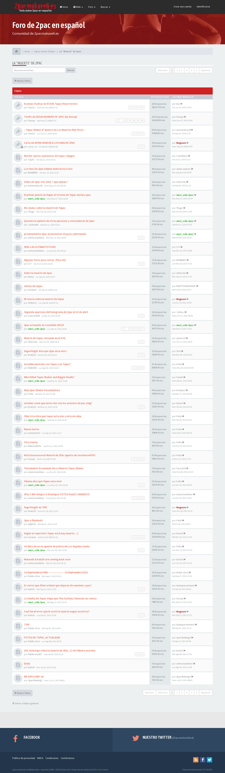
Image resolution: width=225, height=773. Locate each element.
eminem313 (34, 433)
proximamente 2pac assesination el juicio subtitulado (55, 234)
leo (178, 103)
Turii (178, 351)
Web (78, 6)
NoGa (31, 276)
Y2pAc (31, 159)
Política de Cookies (100, 769)
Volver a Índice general (25, 703)
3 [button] (181, 70)
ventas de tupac (33, 286)
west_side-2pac (36, 198)
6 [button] (196, 70)
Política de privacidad (23, 758)
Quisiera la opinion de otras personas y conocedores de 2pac (59, 221)
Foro (91, 6)
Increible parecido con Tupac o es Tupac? (47, 364)
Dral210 (32, 354)
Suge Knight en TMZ (35, 507)
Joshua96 (33, 224)
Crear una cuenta (182, 6)
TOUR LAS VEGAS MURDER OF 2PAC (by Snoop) (50, 116)
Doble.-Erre (34, 576)
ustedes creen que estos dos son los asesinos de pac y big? (58, 403)
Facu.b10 (181, 468)
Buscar (105, 6)
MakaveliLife (34, 446)
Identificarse (203, 6)
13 (129, 120)
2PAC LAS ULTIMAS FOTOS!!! (40, 247)
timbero (32, 302)
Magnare (181, 142)
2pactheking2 (183, 637)
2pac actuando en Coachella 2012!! (44, 325)
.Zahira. (180, 312)
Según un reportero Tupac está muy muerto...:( (51, 533)
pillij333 (32, 524)
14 (134, 120)
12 (125, 120)
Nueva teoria (31, 429)
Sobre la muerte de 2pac (38, 273)
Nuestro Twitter (168, 737)
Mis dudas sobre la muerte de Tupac (44, 208)
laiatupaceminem (185, 585)
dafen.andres (183, 168)
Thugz (31, 211)
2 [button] (177, 70)
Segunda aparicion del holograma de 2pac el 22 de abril (56, 312)
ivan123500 (34, 315)
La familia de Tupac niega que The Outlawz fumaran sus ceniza (60, 598)
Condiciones (52, 758)
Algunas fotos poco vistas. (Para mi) (45, 260)
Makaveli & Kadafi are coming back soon (47, 559)
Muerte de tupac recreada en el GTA (44, 338)
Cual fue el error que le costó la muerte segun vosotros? (56, 611)
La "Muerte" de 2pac (27, 63)
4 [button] (186, 70)
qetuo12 (180, 338)
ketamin (32, 289)
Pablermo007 (35, 654)
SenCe (31, 133)
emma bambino (36, 237)
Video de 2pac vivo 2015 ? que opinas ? (46, 181)
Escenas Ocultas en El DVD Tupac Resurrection (51, 103)
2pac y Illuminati (33, 520)
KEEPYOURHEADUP (186, 286)
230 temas (163, 70)
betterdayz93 (35, 185)
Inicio (64, 6)
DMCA (40, 758)
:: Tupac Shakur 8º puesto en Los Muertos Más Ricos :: (54, 129)
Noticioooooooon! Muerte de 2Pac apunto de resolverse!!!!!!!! (59, 455)
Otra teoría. (31, 442)
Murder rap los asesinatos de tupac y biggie (49, 155)
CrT (178, 247)
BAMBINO (33, 172)
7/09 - (27, 624)
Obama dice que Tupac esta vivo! (43, 481)
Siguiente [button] (206, 70)
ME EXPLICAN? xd (34, 676)
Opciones (149, 692)
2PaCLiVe (181, 181)
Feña (178, 364)
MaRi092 (32, 367)
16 (142, 120)
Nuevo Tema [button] (22, 80)
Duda (27, 663)
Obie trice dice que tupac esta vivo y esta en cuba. (53, 416)
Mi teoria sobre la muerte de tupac (44, 299)
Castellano (181, 155)
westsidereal (183, 129)
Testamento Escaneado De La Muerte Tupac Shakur (53, 468)
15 (138, 120)
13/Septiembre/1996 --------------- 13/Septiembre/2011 (56, 572)
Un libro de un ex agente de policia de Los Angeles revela (56, 546)
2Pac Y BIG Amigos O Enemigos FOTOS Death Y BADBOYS (56, 494)
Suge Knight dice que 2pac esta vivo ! (45, 351)
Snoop (31, 120)
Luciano (32, 537)
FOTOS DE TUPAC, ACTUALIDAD (42, 637)
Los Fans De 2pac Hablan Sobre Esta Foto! (48, 168)
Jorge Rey (44, 769)
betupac (180, 390)
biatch (179, 403)
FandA (179, 377)
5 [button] (191, 70)
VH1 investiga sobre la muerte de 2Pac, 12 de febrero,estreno (59, 650)
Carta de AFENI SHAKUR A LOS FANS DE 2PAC (49, 142)
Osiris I (31, 107)
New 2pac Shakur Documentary (42, 390)
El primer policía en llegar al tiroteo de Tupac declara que (57, 195)
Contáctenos (67, 758)
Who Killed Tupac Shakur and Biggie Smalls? (49, 377)
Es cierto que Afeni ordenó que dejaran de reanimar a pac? (58, 585)
